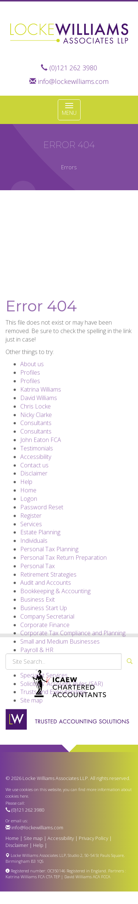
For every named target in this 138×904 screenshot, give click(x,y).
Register (31, 554)
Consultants (36, 462)
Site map (31, 739)
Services (31, 563)
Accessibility (35, 496)
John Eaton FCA (40, 479)
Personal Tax (37, 605)
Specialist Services (44, 714)
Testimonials (36, 487)
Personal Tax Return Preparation (63, 597)
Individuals (33, 580)
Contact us (34, 504)
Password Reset (41, 546)
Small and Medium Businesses (60, 681)
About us (32, 403)
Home (28, 529)
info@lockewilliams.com (73, 81)
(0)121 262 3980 (73, 67)
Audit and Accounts (45, 622)
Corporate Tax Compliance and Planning (72, 672)
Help (26, 521)
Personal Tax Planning (49, 588)
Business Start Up (43, 647)
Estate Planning (40, 571)
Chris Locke (35, 446)
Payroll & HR (36, 689)
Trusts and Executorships (53, 731)
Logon (28, 538)
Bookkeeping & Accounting (55, 630)
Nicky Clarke (36, 454)
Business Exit (37, 639)
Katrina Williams (40, 429)
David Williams (38, 437)
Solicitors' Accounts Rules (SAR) (61, 723)
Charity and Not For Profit (54, 706)
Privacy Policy (93, 838)
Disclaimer (33, 512)
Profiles (30, 412)
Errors (69, 167)
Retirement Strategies (48, 613)
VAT (25, 698)
